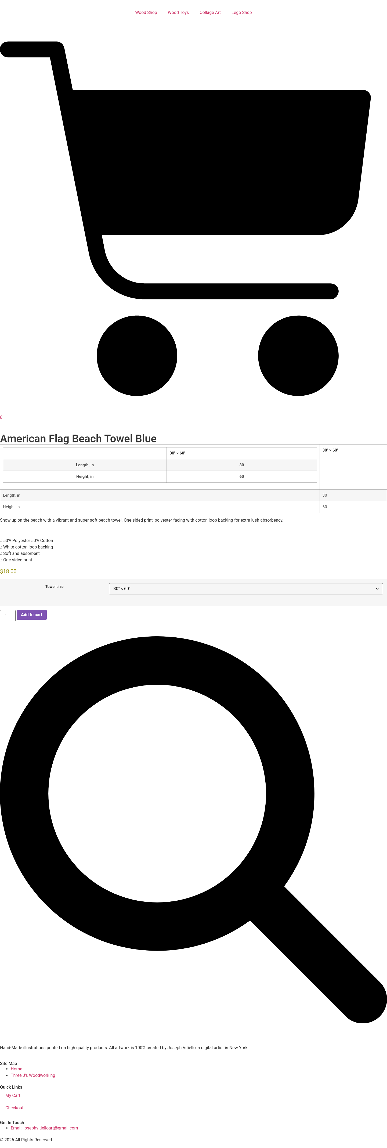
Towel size (54, 587)
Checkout (14, 1107)
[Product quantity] (8, 615)
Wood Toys (178, 12)
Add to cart (31, 614)
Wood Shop (146, 12)
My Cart (12, 1095)
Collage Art (210, 12)
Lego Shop (242, 12)
